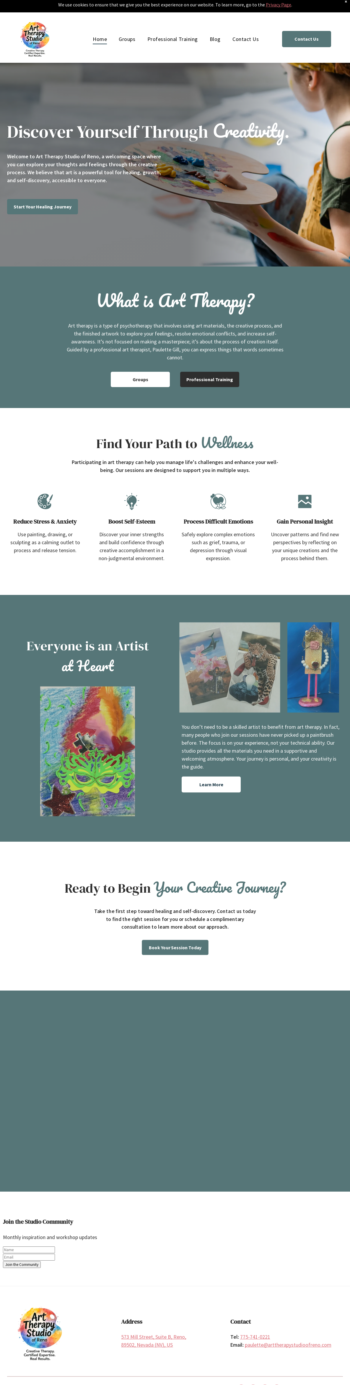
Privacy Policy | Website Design (122, 1374)
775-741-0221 (255, 1321)
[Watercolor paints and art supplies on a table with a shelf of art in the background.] (52, 1101)
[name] (29, 1234)
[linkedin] (265, 1374)
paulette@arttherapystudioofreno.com (288, 1329)
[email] (29, 1241)
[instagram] (253, 1374)
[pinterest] (276, 1374)
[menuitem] (100, 24)
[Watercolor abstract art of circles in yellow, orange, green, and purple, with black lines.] (134, 1114)
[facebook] (241, 1374)
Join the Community (21, 1249)
